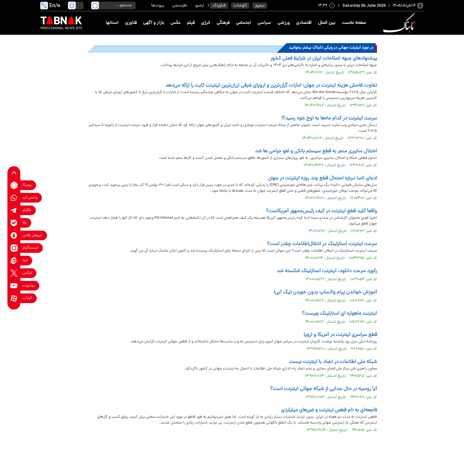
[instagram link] (14, 248)
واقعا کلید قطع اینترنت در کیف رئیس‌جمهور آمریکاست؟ (321, 211)
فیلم (191, 23)
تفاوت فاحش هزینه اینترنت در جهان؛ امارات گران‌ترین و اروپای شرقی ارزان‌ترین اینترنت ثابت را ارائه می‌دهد (271, 86)
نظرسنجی (179, 6)
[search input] (113, 5)
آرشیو (199, 6)
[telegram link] (14, 210)
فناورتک (219, 6)
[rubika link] (14, 185)
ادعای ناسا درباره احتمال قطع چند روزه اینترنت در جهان (322, 178)
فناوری (131, 23)
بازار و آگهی (153, 23)
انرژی (205, 23)
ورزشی (283, 23)
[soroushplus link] (14, 236)
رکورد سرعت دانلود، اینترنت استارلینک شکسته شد (327, 271)
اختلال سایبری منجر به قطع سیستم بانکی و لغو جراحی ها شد (316, 151)
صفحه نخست (354, 23)
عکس (175, 23)
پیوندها (157, 6)
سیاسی (264, 23)
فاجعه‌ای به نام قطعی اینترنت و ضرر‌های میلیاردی (329, 410)
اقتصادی (304, 23)
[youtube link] (14, 286)
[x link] (14, 273)
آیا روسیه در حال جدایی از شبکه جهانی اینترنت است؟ (323, 389)
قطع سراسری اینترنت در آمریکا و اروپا (340, 335)
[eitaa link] (14, 261)
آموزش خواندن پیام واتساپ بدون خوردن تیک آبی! (325, 292)
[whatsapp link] (14, 198)
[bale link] (14, 223)
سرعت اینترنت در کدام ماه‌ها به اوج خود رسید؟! (329, 118)
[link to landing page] (400, 23)
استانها (112, 23)
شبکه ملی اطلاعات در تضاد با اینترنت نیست (333, 362)
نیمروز (260, 6)
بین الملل (326, 23)
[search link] (95, 5)
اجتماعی (243, 23)
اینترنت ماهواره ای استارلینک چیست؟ (339, 314)
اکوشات (240, 6)
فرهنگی (223, 23)
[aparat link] (14, 298)
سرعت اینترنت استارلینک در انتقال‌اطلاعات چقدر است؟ (322, 244)
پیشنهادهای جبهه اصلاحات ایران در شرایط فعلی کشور (323, 58)
